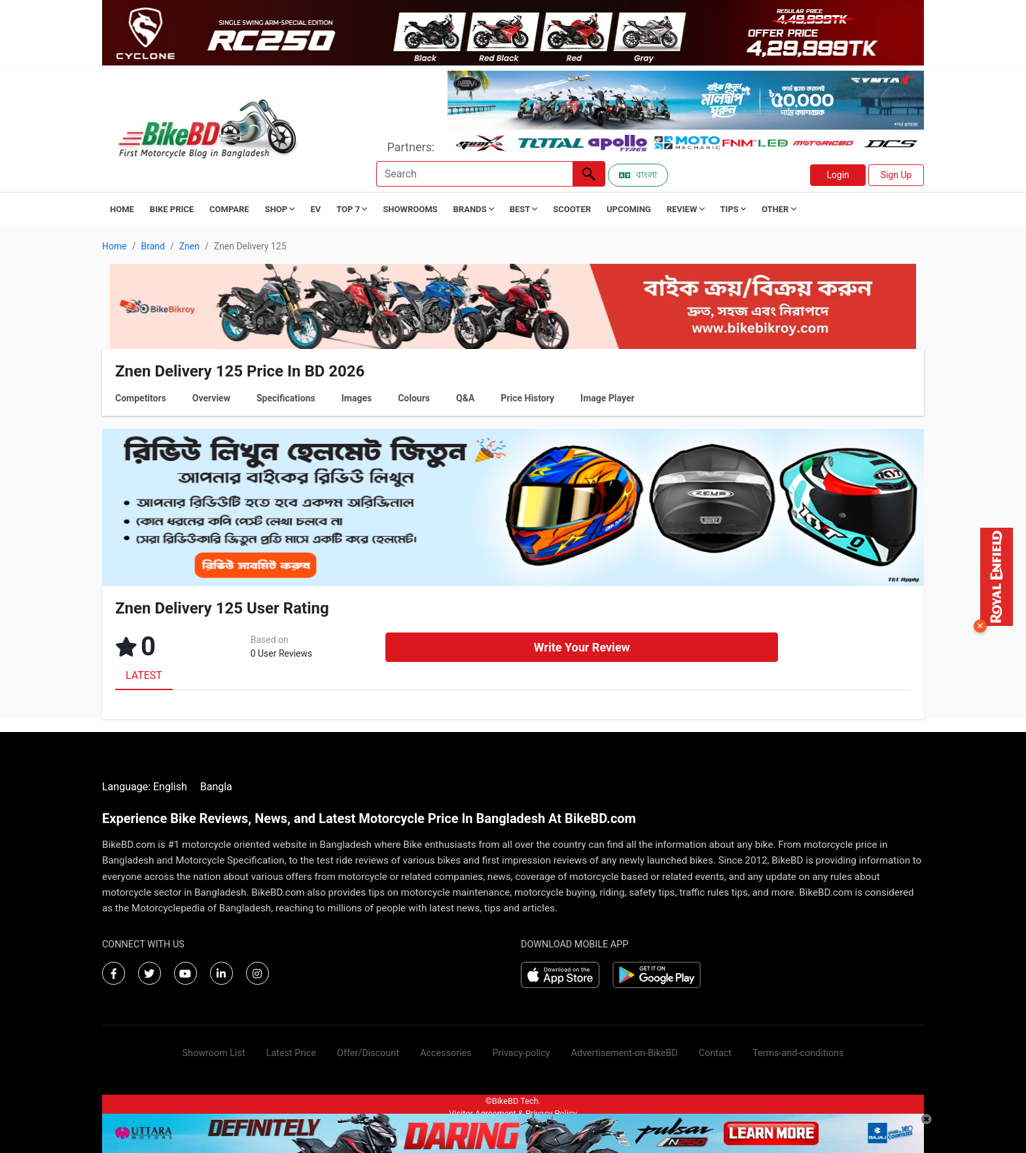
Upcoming (629, 209)
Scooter (572, 209)
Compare (229, 209)
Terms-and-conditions (797, 1053)
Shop (280, 209)
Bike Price (172, 209)
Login (837, 175)
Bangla (216, 786)
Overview (211, 398)
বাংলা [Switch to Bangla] (638, 175)
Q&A (465, 398)
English (170, 786)
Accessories (446, 1053)
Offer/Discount (368, 1053)
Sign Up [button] (896, 175)
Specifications (285, 398)
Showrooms (410, 209)
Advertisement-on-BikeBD (624, 1053)
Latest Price (291, 1053)
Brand (152, 246)
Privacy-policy (521, 1053)
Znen (189, 246)
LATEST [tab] (144, 675)
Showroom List (214, 1053)
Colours (414, 398)
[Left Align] (589, 174)
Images (357, 398)
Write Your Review (582, 647)
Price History (527, 398)
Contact (715, 1053)
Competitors (140, 398)
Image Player (607, 398)
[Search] (474, 174)
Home (122, 209)
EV (315, 209)
